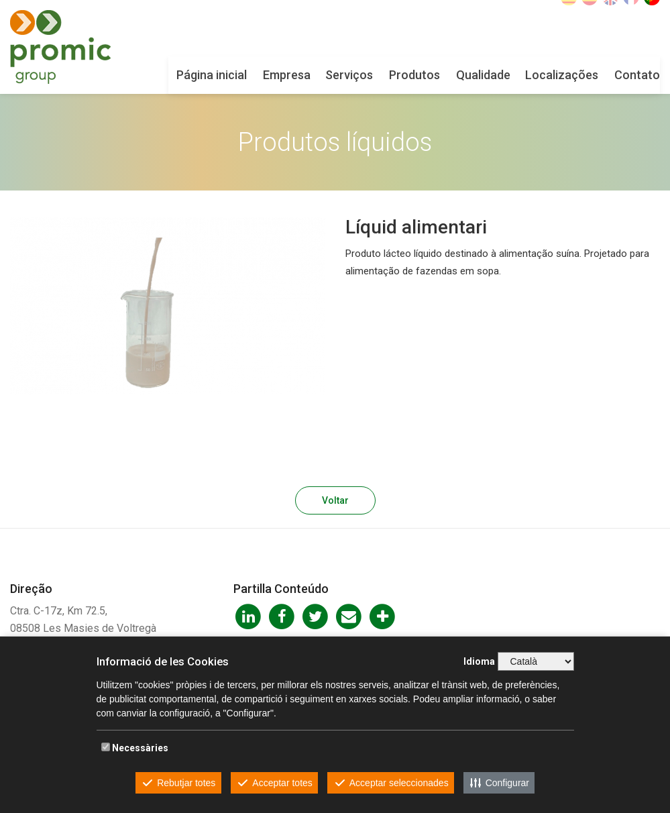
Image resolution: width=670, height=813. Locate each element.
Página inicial (211, 75)
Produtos (414, 75)
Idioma (479, 661)
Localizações (561, 75)
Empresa (287, 75)
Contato (637, 75)
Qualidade (483, 75)
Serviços (349, 75)
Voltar (335, 500)
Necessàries (140, 748)
